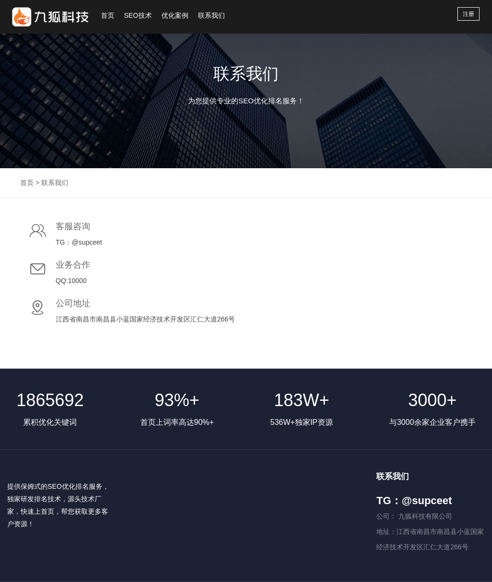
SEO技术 (138, 15)
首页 (107, 15)
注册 (468, 14)
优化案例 (174, 15)
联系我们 (211, 15)
